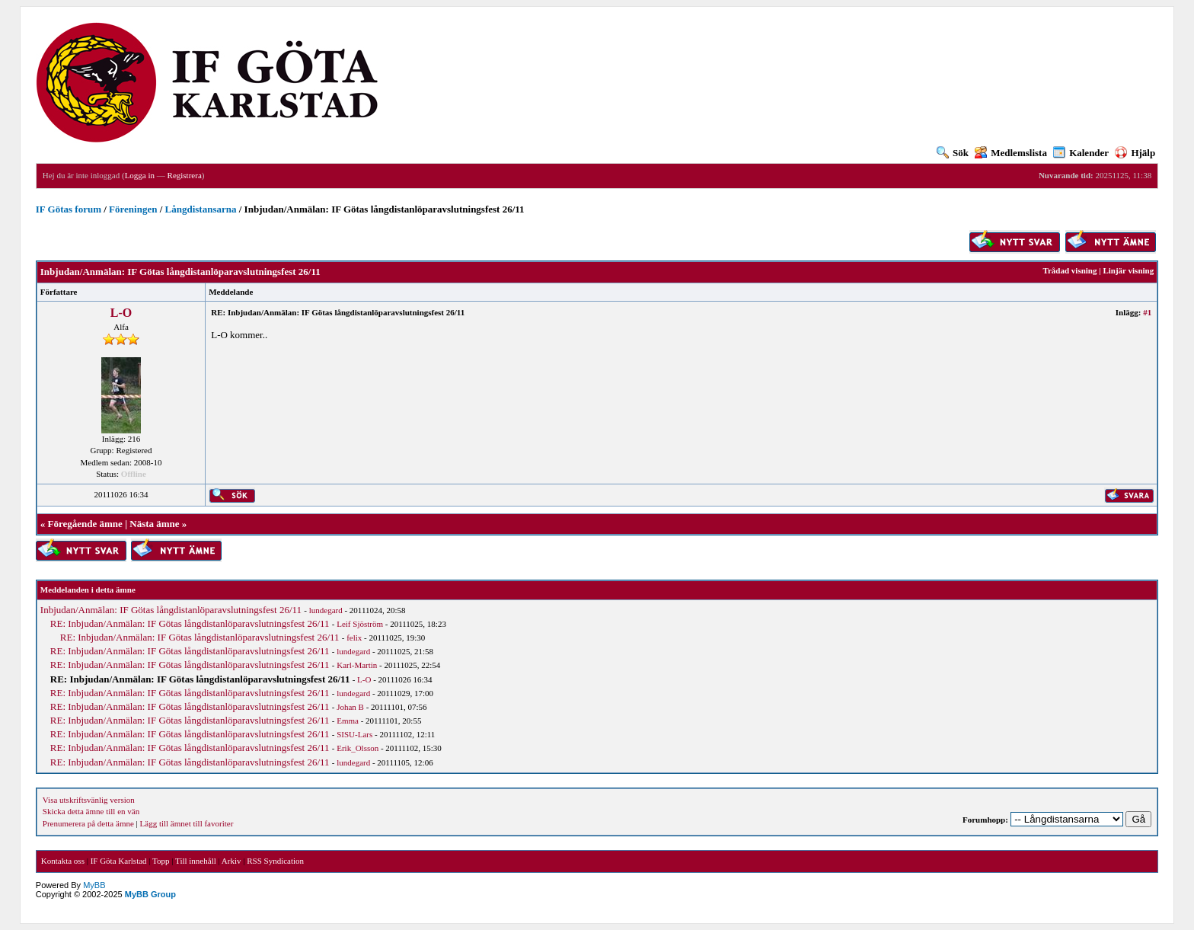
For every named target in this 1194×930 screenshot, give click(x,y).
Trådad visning (1069, 270)
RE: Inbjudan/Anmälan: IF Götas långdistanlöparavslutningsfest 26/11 (190, 623)
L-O (121, 312)
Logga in (140, 175)
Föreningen (133, 209)
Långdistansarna (201, 209)
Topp (160, 860)
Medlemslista (1011, 152)
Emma (348, 720)
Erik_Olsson (357, 748)
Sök (953, 152)
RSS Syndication (275, 860)
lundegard (326, 610)
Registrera (185, 175)
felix (354, 637)
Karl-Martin (357, 665)
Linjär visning (1128, 270)
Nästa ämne (154, 523)
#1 (1147, 312)
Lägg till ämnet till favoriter (187, 823)
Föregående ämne (85, 523)
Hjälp (1135, 152)
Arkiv (231, 860)
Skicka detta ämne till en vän (91, 811)
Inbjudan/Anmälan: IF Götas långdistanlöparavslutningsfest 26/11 (171, 609)
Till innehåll (195, 860)
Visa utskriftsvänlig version (89, 799)
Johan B (350, 706)
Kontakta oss (63, 860)
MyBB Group (150, 894)
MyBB (94, 885)
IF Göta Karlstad (119, 860)
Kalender (1081, 152)
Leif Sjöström (360, 623)
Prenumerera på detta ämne (88, 823)
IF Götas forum (68, 209)
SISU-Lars (354, 734)
